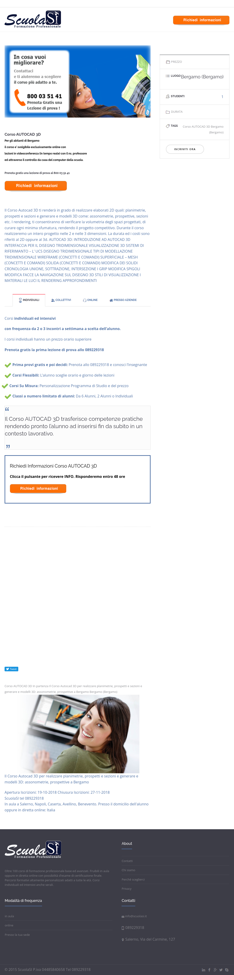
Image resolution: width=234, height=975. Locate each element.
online (9, 925)
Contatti (127, 861)
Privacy (126, 889)
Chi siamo (128, 870)
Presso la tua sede (17, 935)
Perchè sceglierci (133, 879)
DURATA (174, 112)
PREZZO (174, 62)
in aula (9, 916)
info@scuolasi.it (134, 916)
